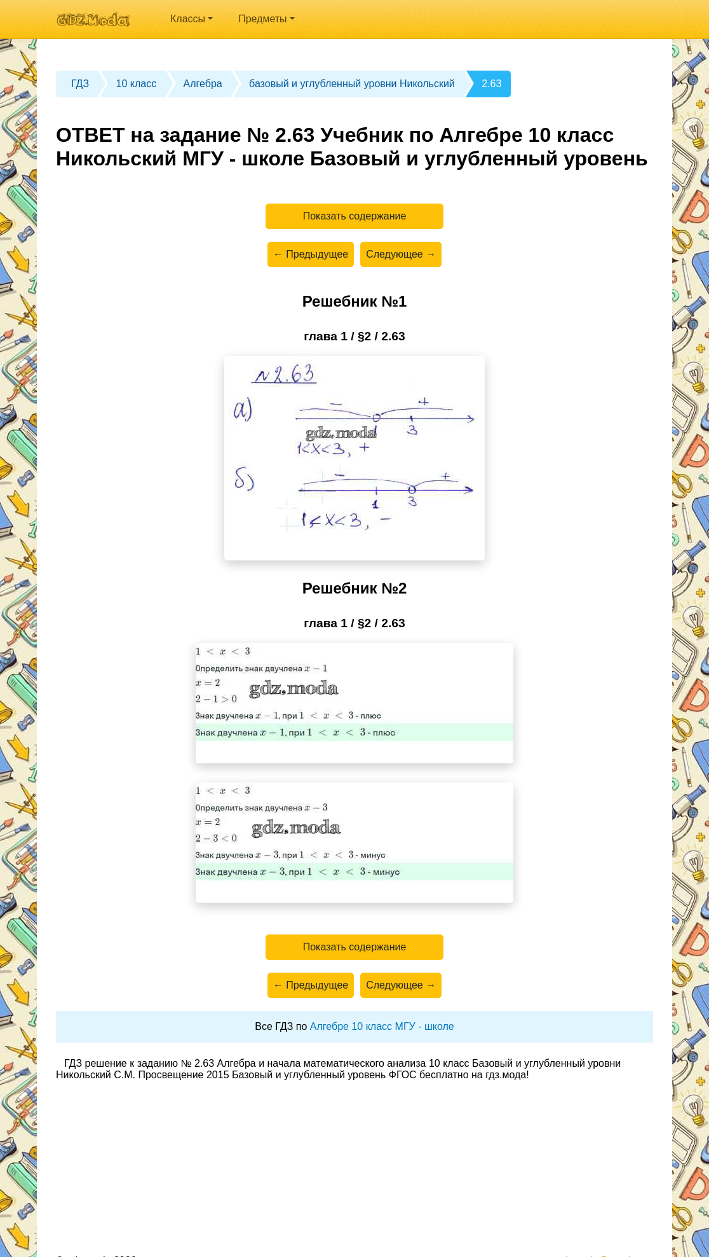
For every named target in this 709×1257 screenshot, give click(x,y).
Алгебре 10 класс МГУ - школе (382, 1026)
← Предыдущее (310, 254)
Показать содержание (355, 216)
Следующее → (401, 254)
